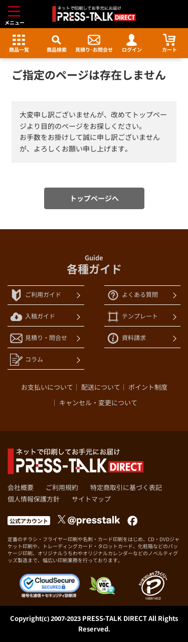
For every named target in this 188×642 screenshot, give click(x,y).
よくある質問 (132, 295)
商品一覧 (19, 43)
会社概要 (21, 487)
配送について (100, 387)
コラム (26, 360)
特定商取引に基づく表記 (126, 487)
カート (169, 43)
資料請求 (126, 338)
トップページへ (94, 198)
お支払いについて (47, 387)
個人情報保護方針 (34, 499)
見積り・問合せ (38, 338)
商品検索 (57, 43)
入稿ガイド (32, 316)
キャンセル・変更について (98, 402)
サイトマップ (91, 499)
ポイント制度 (147, 387)
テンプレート (132, 316)
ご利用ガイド (35, 295)
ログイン (132, 43)
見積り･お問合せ (94, 43)
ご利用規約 (62, 487)
